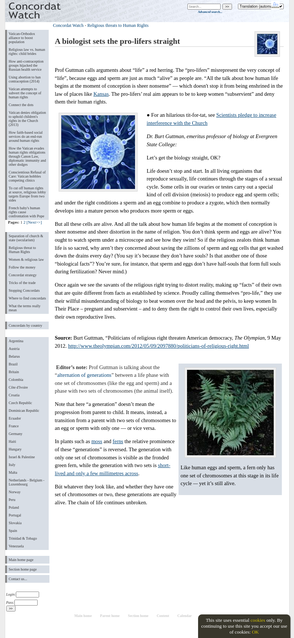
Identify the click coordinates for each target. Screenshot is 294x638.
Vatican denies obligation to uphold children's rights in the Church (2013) (27, 119)
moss (97, 441)
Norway (15, 492)
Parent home (110, 616)
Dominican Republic (24, 411)
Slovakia (15, 523)
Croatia (14, 395)
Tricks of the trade (22, 283)
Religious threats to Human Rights (118, 25)
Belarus (14, 356)
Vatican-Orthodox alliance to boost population (22, 38)
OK (255, 632)
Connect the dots (21, 105)
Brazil (13, 364)
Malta (13, 472)
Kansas (101, 94)
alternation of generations (84, 375)
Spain (13, 531)
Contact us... (18, 579)
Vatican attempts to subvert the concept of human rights (25, 93)
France (14, 426)
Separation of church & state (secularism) (26, 238)
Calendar (184, 616)
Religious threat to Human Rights (22, 250)
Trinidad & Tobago (23, 538)
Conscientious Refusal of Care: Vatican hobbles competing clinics (27, 176)
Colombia (16, 380)
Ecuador (15, 418)
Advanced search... (210, 12)
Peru (12, 500)
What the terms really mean (25, 308)
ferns (118, 441)
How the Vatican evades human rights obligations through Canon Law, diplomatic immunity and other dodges (27, 156)
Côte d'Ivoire (18, 387)
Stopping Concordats (24, 290)
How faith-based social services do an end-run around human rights (26, 136)
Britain (14, 372)
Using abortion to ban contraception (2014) (25, 79)
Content (163, 616)
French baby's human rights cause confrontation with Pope (27, 212)
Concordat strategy (23, 275)
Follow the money (22, 267)
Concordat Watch (68, 25)
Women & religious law (26, 259)
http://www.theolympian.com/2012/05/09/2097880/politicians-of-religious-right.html (158, 346)
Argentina (16, 341)
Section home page (23, 569)
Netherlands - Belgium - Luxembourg (27, 482)
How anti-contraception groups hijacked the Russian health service (26, 65)
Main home (82, 616)
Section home (138, 616)
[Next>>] (34, 222)
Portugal (15, 515)
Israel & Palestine (22, 457)
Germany (16, 434)
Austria (14, 349)
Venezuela (16, 546)
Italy (12, 465)
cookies (257, 620)
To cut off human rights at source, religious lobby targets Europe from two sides (27, 194)
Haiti (12, 441)
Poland (14, 507)
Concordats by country (25, 325)
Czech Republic (20, 403)
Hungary (15, 449)
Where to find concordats (27, 298)
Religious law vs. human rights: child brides (27, 52)
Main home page (21, 560)
